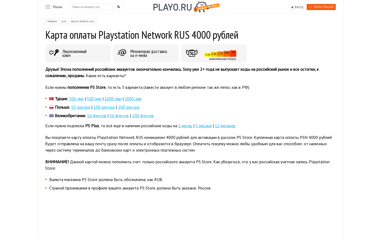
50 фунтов (119, 115)
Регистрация (321, 7)
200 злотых (128, 107)
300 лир (76, 98)
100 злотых (104, 107)
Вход (299, 7)
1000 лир (113, 98)
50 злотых (80, 107)
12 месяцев (225, 125)
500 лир (94, 98)
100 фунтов (143, 115)
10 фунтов (96, 115)
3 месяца (204, 125)
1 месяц (185, 125)
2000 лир (133, 98)
